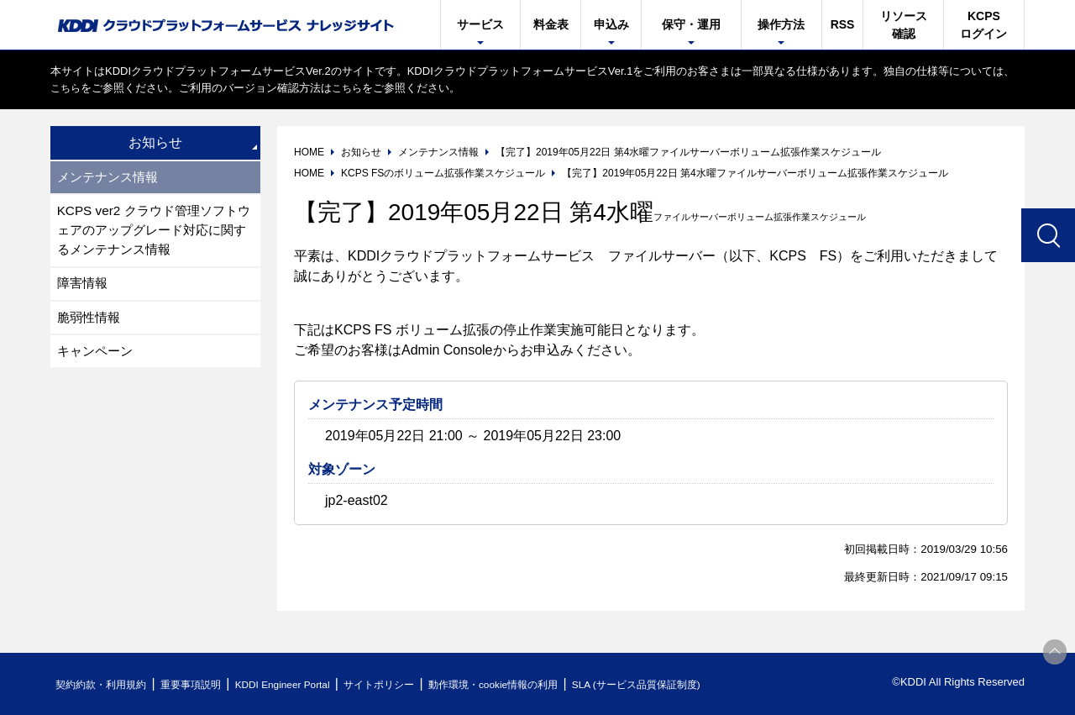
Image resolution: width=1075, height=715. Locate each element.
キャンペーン (97, 359)
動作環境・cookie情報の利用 (540, 684)
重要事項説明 (205, 684)
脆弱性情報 (90, 324)
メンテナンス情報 (111, 178)
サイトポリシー (414, 684)
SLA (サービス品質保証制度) (697, 684)
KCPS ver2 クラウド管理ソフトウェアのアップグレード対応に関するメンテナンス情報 (153, 233)
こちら (66, 87)
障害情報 (84, 288)
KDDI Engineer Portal (306, 684)
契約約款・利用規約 (106, 684)
